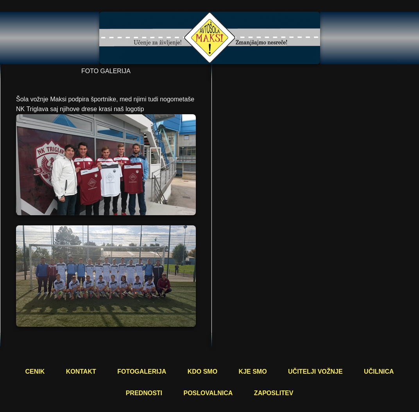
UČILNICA (379, 371)
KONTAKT (81, 371)
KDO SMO (202, 371)
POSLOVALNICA (208, 393)
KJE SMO (253, 371)
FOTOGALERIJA (141, 371)
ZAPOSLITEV (273, 393)
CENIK (35, 371)
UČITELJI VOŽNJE (315, 371)
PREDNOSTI (144, 393)
